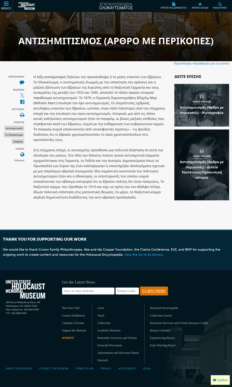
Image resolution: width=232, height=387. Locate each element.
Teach (100, 315)
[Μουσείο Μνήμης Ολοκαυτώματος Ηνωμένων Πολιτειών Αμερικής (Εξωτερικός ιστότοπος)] (26, 6)
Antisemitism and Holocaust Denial (118, 352)
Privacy (106, 368)
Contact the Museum (53, 368)
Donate (68, 338)
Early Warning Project (163, 345)
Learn (100, 307)
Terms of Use (84, 368)
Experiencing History (162, 337)
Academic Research (108, 330)
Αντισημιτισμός (14, 128)
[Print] (22, 115)
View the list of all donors (143, 255)
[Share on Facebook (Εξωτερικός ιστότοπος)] (22, 102)
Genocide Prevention (109, 345)
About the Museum (19, 368)
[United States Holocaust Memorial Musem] (25, 289)
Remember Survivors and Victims (117, 337)
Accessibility (127, 368)
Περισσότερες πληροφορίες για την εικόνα (201, 63)
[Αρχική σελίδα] (200, 6)
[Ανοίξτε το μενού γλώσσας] (22, 154)
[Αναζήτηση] (220, 6)
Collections (104, 323)
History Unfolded (160, 330)
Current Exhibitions (73, 315)
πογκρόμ (18, 141)
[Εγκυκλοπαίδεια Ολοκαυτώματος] (116, 6)
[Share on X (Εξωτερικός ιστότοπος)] (22, 95)
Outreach (102, 360)
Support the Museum (74, 330)
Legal (147, 368)
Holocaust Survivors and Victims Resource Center (179, 323)
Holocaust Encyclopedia (164, 307)
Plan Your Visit (71, 307)
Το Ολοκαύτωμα (14, 134)
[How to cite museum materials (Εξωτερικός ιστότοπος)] (22, 82)
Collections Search (161, 315)
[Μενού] (6, 6)
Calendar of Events (73, 323)
